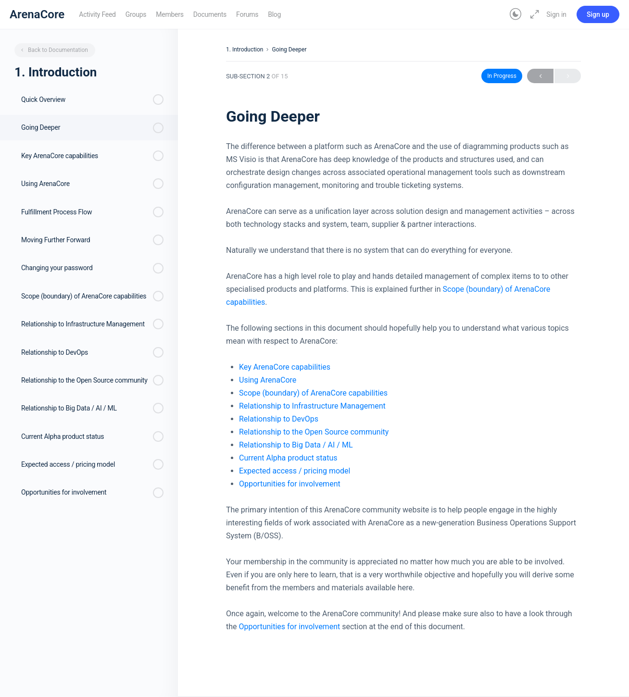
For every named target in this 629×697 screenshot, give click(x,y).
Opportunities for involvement (289, 483)
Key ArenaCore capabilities (284, 367)
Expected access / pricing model (294, 470)
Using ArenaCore (267, 380)
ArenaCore (37, 14)
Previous (540, 76)
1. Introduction (244, 49)
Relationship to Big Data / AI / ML (296, 444)
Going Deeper (289, 49)
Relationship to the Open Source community (314, 431)
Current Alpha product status (288, 457)
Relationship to (265, 418)
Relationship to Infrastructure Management (312, 406)
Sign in (556, 14)
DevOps (305, 418)
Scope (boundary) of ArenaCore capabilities (313, 393)
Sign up (598, 14)
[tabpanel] (403, 386)
